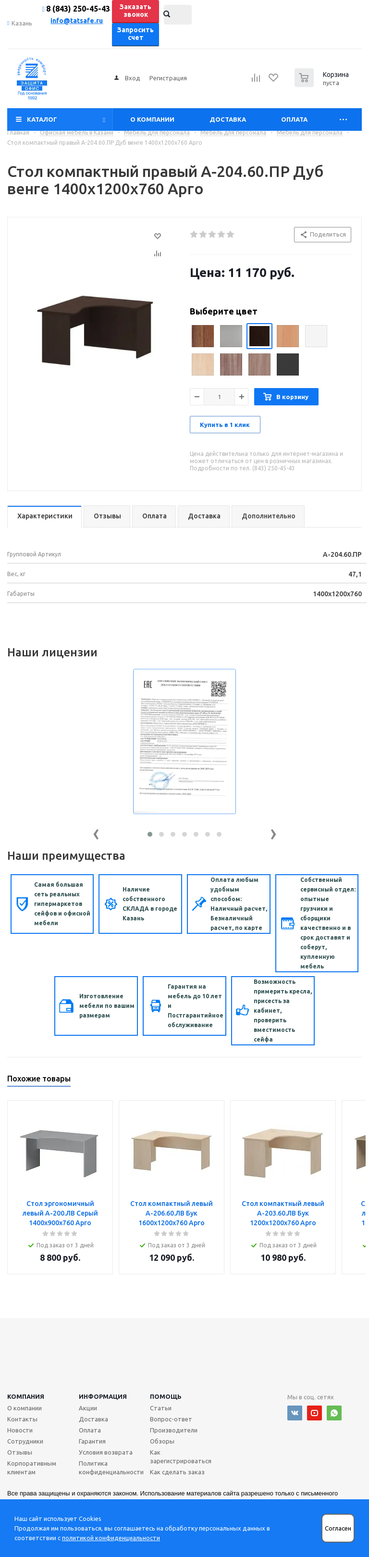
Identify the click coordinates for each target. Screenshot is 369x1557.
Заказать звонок (135, 10)
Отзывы (19, 1452)
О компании (152, 119)
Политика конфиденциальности (111, 1467)
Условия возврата (106, 1452)
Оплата (294, 119)
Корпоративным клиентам (31, 1467)
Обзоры (162, 1441)
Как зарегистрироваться (180, 1456)
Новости (20, 1430)
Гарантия (92, 1441)
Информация (103, 1396)
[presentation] (96, 832)
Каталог (42, 119)
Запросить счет (135, 33)
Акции (88, 1408)
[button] (150, 834)
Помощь (166, 1396)
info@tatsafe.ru (76, 21)
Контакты (22, 1419)
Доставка (227, 119)
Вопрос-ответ (171, 1419)
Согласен (338, 1528)
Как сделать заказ (177, 1472)
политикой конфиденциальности (111, 1537)
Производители (173, 1430)
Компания (25, 1396)
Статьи (161, 1408)
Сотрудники (25, 1441)
